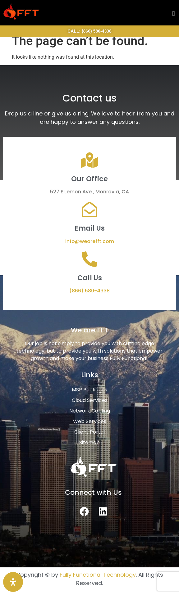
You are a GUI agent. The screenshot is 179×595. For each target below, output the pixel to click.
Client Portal (89, 431)
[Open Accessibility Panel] (13, 582)
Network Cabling (89, 410)
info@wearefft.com (89, 241)
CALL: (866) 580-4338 (89, 31)
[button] (174, 13)
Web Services (89, 421)
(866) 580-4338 (89, 290)
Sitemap (89, 442)
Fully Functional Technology (98, 575)
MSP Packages (89, 389)
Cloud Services (90, 400)
